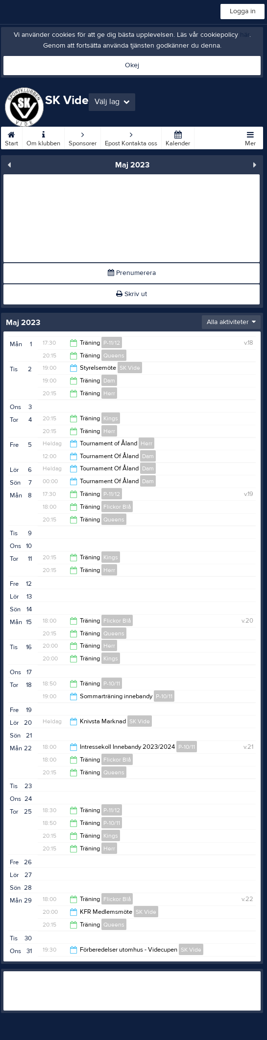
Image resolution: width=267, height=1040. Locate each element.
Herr (109, 393)
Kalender (178, 137)
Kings (110, 418)
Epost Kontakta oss (131, 137)
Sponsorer (83, 137)
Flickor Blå (117, 507)
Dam (109, 380)
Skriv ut (131, 294)
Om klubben (43, 137)
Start (11, 137)
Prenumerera (132, 273)
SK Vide (130, 368)
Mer (250, 137)
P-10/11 (111, 683)
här (244, 34)
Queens (113, 355)
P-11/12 (111, 343)
